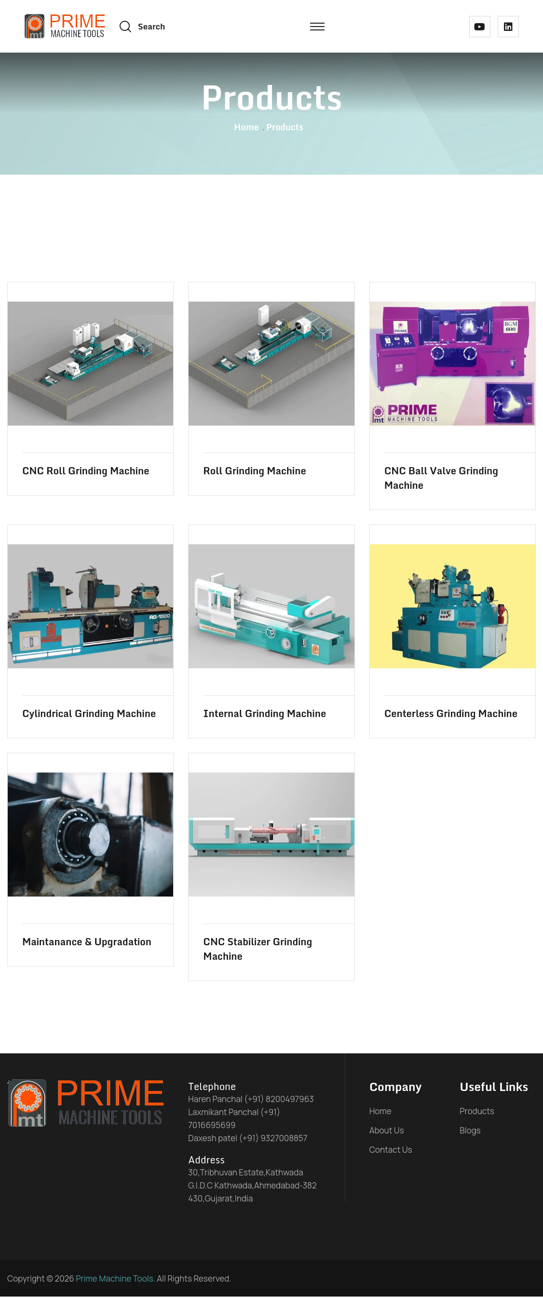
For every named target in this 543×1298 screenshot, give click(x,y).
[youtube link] (479, 26)
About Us (386, 1131)
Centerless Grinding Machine (450, 715)
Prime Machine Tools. (115, 1279)
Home (246, 128)
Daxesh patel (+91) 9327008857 (247, 1139)
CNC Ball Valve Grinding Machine (441, 479)
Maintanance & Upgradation (86, 943)
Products (477, 1112)
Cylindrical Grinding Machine (89, 715)
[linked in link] (508, 26)
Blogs (470, 1131)
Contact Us (390, 1151)
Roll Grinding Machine (254, 472)
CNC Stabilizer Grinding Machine (257, 950)
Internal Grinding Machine (264, 715)
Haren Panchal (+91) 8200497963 (250, 1100)
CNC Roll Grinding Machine (85, 472)
